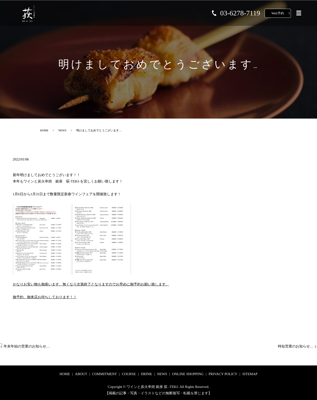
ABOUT (81, 374)
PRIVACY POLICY (222, 374)
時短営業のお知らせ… (295, 346)
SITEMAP (250, 374)
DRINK (146, 374)
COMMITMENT (104, 374)
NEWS (62, 130)
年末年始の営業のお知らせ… (27, 346)
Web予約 (278, 13)
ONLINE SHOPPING (188, 374)
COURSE (129, 374)
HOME (44, 130)
